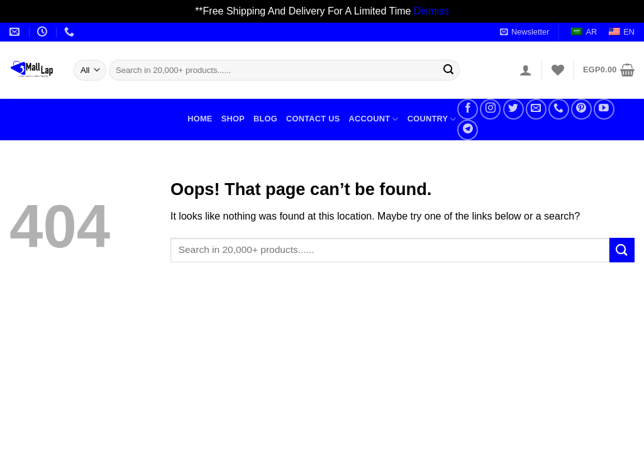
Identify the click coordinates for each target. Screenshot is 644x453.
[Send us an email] (536, 109)
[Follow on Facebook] (467, 109)
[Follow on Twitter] (513, 109)
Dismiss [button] (431, 11)
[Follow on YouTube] (604, 109)
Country (432, 119)
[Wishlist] (558, 70)
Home (199, 118)
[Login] (525, 70)
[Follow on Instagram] (490, 109)
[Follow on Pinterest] (581, 109)
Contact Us (313, 118)
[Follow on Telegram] (467, 130)
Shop (233, 118)
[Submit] (448, 70)
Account (373, 119)
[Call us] (558, 109)
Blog (265, 118)
